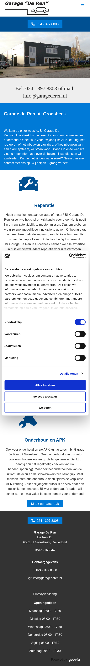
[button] (45, 24)
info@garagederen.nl (45, 96)
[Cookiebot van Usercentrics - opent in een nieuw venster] (69, 255)
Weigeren (45, 407)
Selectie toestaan (45, 396)
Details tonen (69, 373)
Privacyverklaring (45, 594)
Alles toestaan (45, 385)
